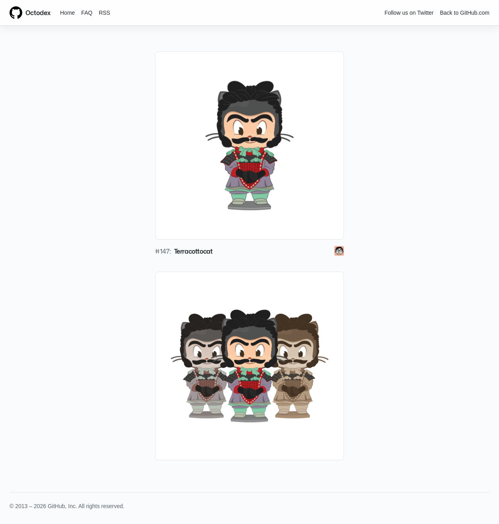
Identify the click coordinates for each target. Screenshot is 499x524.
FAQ (86, 13)
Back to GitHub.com (465, 13)
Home (67, 13)
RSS (104, 13)
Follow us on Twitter (408, 13)
